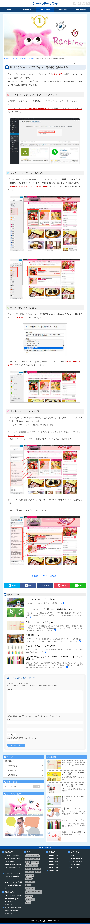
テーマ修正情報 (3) (11, 775)
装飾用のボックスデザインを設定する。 (73, 797)
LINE (80, 585)
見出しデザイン (76, 858)
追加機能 (29, 878)
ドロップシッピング (32, 855)
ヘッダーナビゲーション (33, 892)
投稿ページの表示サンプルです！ (41, 646)
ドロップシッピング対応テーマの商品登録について (50, 609)
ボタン (28, 869)
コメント (11, 689)
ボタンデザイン (76, 861)
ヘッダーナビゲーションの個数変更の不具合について (13, 876)
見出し (28, 902)
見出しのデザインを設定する (39, 622)
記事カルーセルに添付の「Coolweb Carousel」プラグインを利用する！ (54, 658)
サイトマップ (75, 867)
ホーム (73, 856)
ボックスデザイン (31, 865)
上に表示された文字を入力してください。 (22, 738)
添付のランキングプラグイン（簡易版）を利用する (24, 816)
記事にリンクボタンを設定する (73, 832)
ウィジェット (30, 882)
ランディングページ (32, 859)
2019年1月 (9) (53, 864)
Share (30, 585)
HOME (45, 576)
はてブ (46, 585)
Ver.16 (38, 872)
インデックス (30, 899)
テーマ (28, 885)
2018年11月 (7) (54, 870)
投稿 (27, 862)
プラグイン (35, 862)
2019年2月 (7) (53, 861)
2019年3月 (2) (53, 858)
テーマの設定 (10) (11, 770)
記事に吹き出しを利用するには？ (24, 835)
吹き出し (29, 896)
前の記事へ (36, 576)
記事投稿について (34, 635)
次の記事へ (54, 576)
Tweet (13, 585)
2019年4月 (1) (53, 856)
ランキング (36, 869)
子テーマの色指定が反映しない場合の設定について (13, 867)
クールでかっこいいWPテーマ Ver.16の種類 (73, 773)
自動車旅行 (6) (9, 761)
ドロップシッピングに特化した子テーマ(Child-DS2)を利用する (13, 898)
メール (10, 727)
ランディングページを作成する (40, 599)
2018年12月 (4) (54, 867)
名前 (9, 720)
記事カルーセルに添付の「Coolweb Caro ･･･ (73, 821)
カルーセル (29, 875)
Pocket (63, 585)
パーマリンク (30, 888)
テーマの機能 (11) (11, 766)
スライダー (29, 872)
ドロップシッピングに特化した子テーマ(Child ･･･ (73, 785)
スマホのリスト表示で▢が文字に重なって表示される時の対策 (13, 858)
